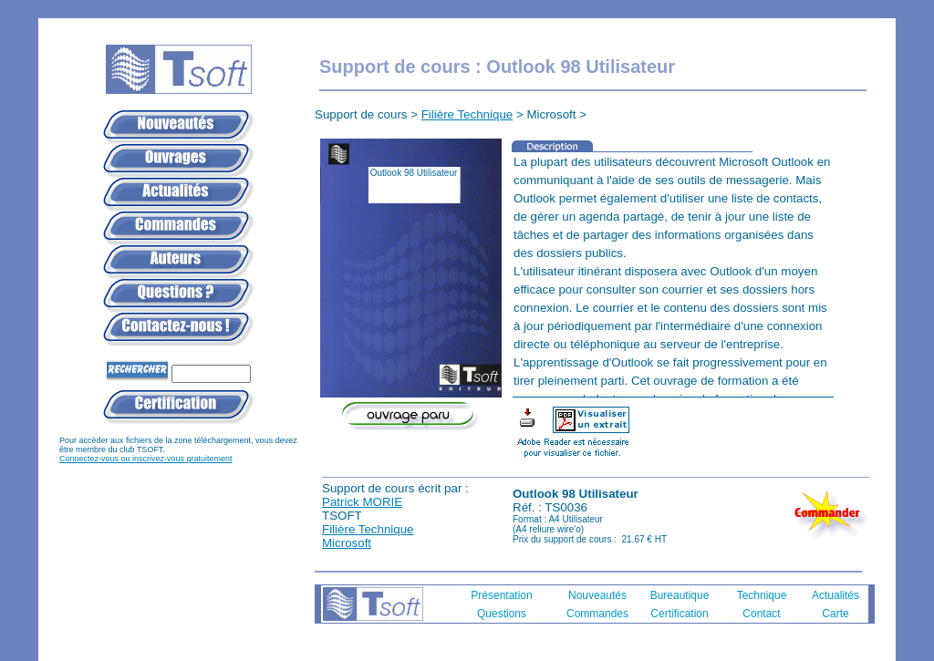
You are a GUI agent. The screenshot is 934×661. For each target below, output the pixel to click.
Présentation (501, 595)
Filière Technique (467, 114)
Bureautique (680, 595)
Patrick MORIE (362, 502)
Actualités (835, 595)
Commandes (597, 613)
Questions (501, 613)
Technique (762, 595)
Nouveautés (597, 595)
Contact (761, 613)
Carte (835, 613)
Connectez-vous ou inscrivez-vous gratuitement (146, 458)
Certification (679, 613)
